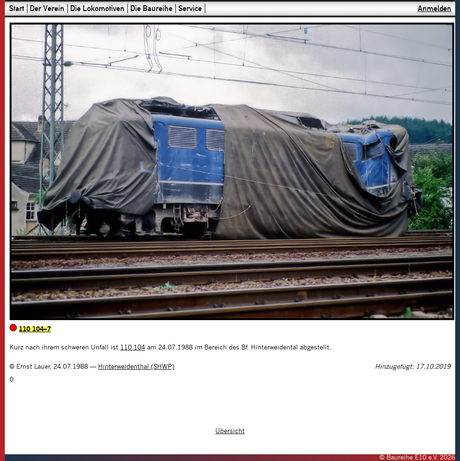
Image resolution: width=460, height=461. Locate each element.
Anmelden (434, 8)
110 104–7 (35, 329)
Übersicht (230, 431)
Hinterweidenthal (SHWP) (136, 366)
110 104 (132, 347)
